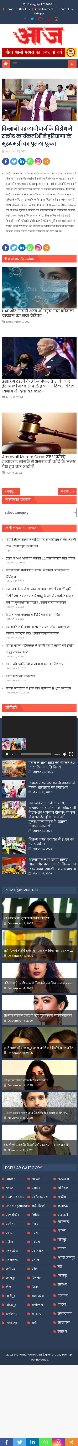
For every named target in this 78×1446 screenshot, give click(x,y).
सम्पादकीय (65, 1356)
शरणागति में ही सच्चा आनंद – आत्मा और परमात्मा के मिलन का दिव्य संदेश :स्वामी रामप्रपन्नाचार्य (38, 630)
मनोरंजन (37, 1347)
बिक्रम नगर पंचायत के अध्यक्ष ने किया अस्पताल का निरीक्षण (37, 573)
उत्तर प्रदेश (12, 1293)
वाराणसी (63, 1257)
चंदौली (62, 1273)
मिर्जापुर (62, 1318)
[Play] (7, 754)
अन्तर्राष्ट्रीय (13, 1257)
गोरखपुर (11, 1347)
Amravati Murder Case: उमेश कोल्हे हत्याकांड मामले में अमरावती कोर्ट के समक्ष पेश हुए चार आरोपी (39, 461)
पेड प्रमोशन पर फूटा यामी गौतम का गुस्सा (27, 961)
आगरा (9, 1275)
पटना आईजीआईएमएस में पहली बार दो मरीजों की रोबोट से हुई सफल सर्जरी (40, 648)
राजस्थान (63, 1221)
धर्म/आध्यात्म (40, 1239)
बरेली (35, 1311)
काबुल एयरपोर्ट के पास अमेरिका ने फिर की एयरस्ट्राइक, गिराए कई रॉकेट (13, 491)
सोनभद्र (62, 1327)
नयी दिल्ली (38, 1248)
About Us (24, 9)
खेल (8, 1329)
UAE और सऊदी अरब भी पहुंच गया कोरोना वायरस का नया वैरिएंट (38, 313)
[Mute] (64, 754)
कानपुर (10, 1320)
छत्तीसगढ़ (11, 1356)
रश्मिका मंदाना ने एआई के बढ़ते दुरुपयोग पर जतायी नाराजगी (38, 1058)
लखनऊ (63, 1248)
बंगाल (35, 1302)
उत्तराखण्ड (12, 1302)
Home (9, 9)
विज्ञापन (63, 1338)
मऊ (60, 1309)
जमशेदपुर (11, 1365)
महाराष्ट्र (37, 1356)
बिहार (35, 1329)
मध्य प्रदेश (38, 1338)
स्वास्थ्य (62, 1374)
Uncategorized (16, 1248)
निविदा (36, 1257)
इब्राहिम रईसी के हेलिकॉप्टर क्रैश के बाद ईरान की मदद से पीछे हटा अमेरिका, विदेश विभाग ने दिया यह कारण (38, 386)
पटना (35, 1275)
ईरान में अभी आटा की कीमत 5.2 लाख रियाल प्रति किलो (40, 558)
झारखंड (36, 1221)
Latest (10, 1221)
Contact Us (65, 9)
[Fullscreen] (71, 754)
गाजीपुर (10, 1338)
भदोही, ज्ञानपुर (66, 1300)
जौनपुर (62, 1282)
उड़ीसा (9, 1284)
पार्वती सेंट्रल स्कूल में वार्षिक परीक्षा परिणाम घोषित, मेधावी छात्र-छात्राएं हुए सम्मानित (41, 543)
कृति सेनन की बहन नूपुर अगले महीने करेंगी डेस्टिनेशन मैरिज (38, 1090)
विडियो (62, 1347)
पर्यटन (36, 1284)
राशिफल (63, 1230)
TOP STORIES (15, 1239)
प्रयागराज (37, 1293)
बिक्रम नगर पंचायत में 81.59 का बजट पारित (33, 615)
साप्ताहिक (64, 1365)
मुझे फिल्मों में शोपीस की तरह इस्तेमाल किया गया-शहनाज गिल (39, 993)
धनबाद (36, 1230)
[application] (39, 737)
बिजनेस (36, 1320)
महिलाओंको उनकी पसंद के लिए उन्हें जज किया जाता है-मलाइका (40, 1025)
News (9, 1230)
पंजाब (35, 1266)
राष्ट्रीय (62, 1239)
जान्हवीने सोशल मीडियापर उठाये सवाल (26, 1123)
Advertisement (44, 9)
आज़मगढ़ (63, 1264)
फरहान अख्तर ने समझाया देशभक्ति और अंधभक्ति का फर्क (36, 1155)
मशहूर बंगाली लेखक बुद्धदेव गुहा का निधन (69, 491)
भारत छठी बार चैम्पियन (20, 676)
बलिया (62, 1291)
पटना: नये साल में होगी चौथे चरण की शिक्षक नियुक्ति (38, 688)
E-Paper (39, 13)
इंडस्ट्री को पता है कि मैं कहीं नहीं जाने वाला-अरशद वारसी (36, 1187)
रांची (34, 1365)
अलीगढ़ (10, 1266)
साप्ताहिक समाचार (21, 932)
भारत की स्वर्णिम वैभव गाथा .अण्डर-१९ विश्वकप (34, 664)
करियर (10, 1311)
